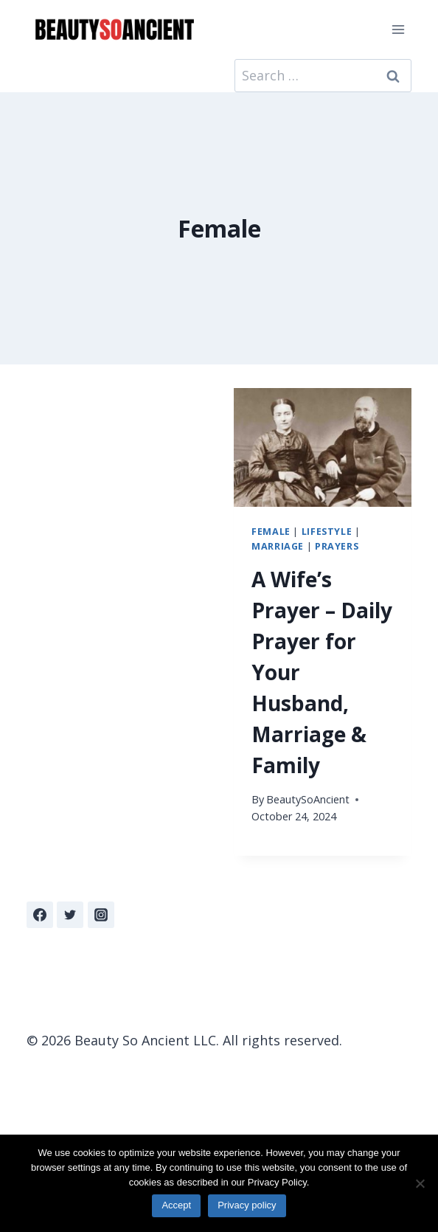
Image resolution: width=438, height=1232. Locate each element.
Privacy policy (247, 1205)
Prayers (336, 546)
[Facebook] (40, 914)
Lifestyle (327, 531)
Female (271, 531)
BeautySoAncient (308, 799)
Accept (176, 1205)
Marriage (277, 546)
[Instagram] (101, 914)
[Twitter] (70, 914)
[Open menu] (397, 29)
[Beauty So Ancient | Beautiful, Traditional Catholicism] (114, 30)
